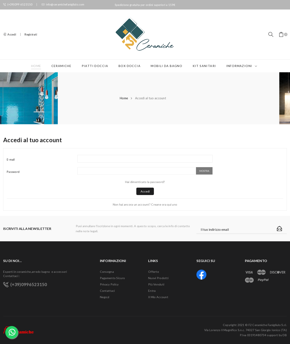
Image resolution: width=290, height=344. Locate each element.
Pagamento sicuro (112, 278)
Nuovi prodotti (158, 278)
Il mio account (158, 297)
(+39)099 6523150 (18, 4)
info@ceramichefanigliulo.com (63, 4)
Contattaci (107, 290)
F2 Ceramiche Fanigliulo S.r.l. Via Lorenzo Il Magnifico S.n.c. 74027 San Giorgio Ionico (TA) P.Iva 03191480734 (245, 330)
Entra (152, 290)
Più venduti (156, 284)
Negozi (104, 297)
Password (13, 171)
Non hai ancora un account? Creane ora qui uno (145, 204)
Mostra (204, 170)
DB (285, 335)
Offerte (153, 271)
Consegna (107, 271)
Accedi (145, 191)
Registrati (31, 34)
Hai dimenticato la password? (145, 182)
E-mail (11, 159)
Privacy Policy (109, 284)
